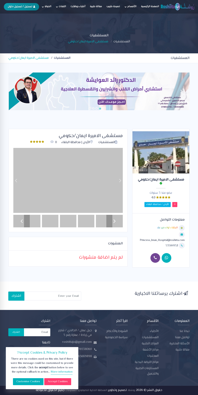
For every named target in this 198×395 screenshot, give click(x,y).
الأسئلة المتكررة (179, 343)
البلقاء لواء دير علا (167, 227)
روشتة (131, 390)
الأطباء (154, 331)
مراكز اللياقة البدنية (147, 362)
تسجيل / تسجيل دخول (21, 7)
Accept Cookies (58, 381)
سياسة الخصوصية (116, 337)
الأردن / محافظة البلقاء (157, 204)
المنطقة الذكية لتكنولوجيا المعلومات (86, 390)
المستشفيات (122, 41)
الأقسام (130, 7)
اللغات (61, 7)
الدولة (46, 7)
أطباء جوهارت (78, 7)
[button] (16, 91)
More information (62, 372)
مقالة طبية (96, 7)
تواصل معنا (182, 337)
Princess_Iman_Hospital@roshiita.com (162, 240)
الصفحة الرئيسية (150, 7)
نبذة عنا (184, 331)
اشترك (16, 296)
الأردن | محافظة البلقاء (77, 142)
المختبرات (153, 356)
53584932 (172, 246)
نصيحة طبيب (113, 7)
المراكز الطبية (150, 343)
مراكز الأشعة (151, 349)
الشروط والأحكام (117, 331)
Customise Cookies (28, 381)
